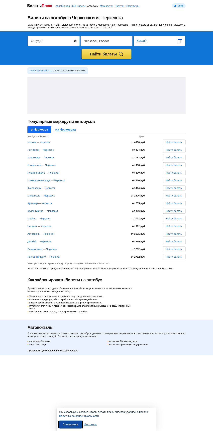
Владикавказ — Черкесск (42, 249)
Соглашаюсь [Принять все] (70, 424)
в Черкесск (39, 129)
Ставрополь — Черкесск (41, 165)
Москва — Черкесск (38, 142)
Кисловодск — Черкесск (41, 188)
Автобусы (92, 5)
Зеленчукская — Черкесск (42, 210)
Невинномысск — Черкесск (43, 172)
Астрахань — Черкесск (40, 233)
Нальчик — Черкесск (39, 226)
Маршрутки (106, 5)
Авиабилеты (62, 5)
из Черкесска (65, 129)
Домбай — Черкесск (39, 241)
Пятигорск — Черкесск (40, 149)
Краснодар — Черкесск (40, 157)
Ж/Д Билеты (78, 5)
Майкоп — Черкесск (39, 218)
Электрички (132, 5)
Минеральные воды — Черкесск (46, 180)
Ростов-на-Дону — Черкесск (43, 256)
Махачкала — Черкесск (41, 195)
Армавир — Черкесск (39, 203)
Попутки (119, 5)
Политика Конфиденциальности (79, 416)
